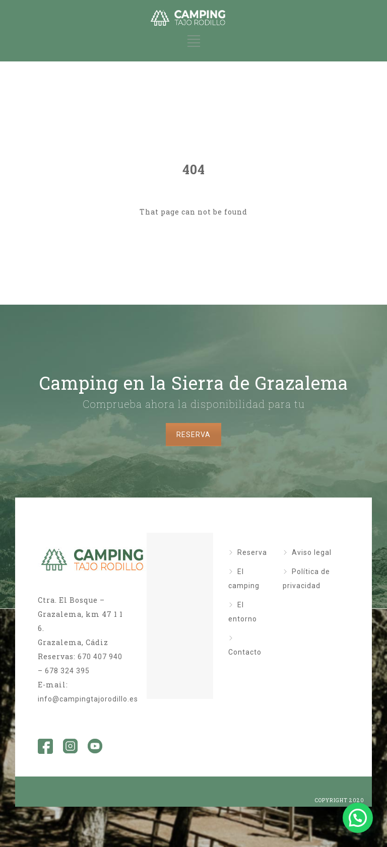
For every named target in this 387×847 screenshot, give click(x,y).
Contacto (245, 652)
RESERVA (193, 435)
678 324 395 (67, 671)
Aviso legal (312, 552)
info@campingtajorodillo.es (88, 699)
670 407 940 (100, 657)
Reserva (252, 552)
